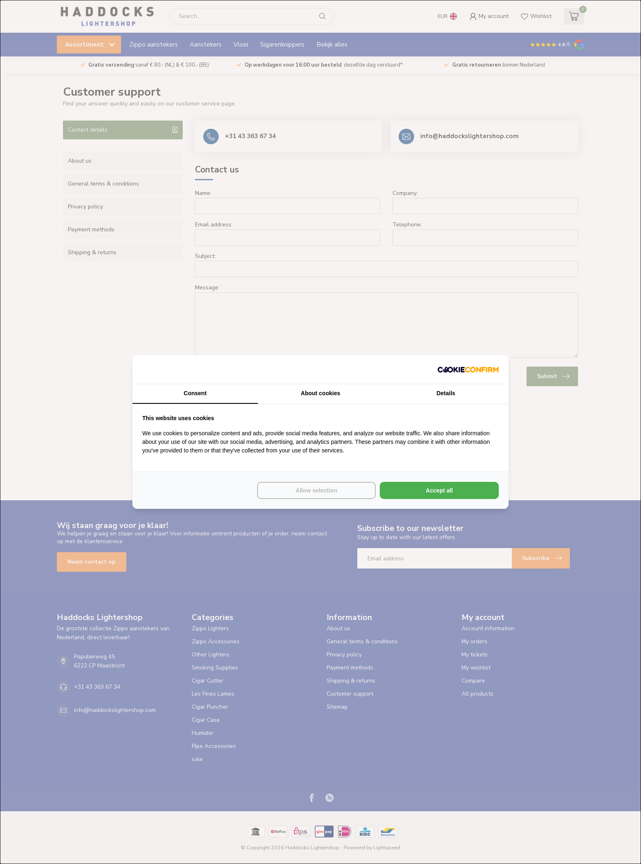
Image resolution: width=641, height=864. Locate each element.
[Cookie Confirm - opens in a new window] (468, 369)
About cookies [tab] (320, 393)
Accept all (439, 490)
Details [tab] (446, 393)
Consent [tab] (195, 393)
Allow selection (316, 490)
